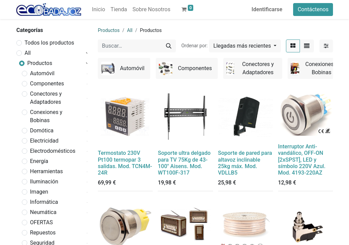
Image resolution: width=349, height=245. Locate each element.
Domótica (42, 130)
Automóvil (42, 73)
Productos (39, 63)
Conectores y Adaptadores (46, 98)
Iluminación (44, 181)
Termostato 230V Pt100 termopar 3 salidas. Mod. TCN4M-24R (125, 163)
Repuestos (43, 232)
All (28, 53)
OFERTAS (41, 222)
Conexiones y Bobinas (46, 116)
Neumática (43, 212)
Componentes (47, 83)
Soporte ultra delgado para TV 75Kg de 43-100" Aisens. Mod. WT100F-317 (184, 163)
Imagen (39, 192)
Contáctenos (313, 9)
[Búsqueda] (169, 45)
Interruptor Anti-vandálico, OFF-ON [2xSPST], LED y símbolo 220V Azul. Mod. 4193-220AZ (301, 159)
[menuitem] (98, 9)
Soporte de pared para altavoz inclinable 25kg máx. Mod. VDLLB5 (245, 163)
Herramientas (46, 171)
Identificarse (267, 9)
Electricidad (44, 140)
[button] (245, 45)
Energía (39, 161)
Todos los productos (49, 42)
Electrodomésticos (52, 151)
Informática (44, 202)
